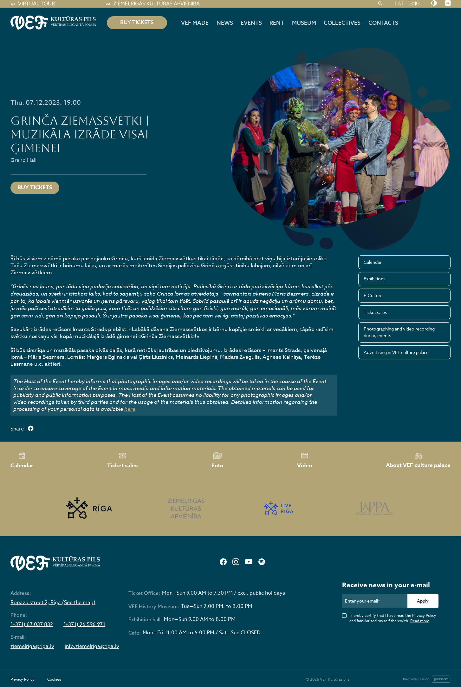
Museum (304, 22)
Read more (419, 621)
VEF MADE (195, 22)
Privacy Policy (22, 679)
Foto (217, 460)
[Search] (380, 4)
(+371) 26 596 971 (84, 624)
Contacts (383, 22)
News (225, 22)
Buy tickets (34, 187)
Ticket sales (375, 312)
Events (251, 22)
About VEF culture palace (418, 460)
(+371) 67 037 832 (31, 624)
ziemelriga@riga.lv (32, 646)
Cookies (54, 679)
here (129, 408)
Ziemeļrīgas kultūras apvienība (152, 4)
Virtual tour (32, 4)
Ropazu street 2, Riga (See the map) (52, 602)
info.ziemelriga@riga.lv (92, 646)
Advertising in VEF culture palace (396, 352)
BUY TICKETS (137, 22)
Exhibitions (375, 279)
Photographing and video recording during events (399, 332)
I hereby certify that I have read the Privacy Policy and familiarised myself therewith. (392, 618)
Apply (423, 601)
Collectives (342, 22)
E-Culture (373, 295)
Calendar (372, 262)
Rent (276, 22)
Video (304, 460)
